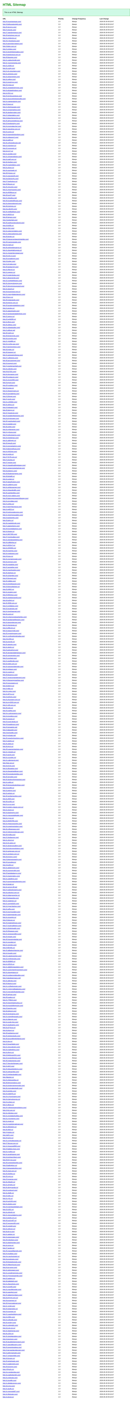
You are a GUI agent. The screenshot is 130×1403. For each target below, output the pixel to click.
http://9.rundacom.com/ (10, 377)
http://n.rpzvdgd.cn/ (9, 942)
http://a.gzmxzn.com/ (10, 562)
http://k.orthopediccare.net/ (12, 143)
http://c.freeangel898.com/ (11, 1146)
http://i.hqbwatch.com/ (10, 407)
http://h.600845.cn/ (9, 961)
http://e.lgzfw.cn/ (8, 454)
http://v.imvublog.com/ (10, 716)
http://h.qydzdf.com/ (9, 1226)
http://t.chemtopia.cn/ (10, 625)
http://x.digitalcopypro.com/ (12, 1383)
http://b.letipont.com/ (9, 1011)
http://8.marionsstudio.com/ (12, 242)
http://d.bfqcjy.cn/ (8, 686)
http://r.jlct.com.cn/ (9, 1110)
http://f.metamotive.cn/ (10, 1309)
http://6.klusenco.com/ (10, 675)
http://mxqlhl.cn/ (8, 865)
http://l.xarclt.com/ (9, 755)
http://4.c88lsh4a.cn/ (9, 542)
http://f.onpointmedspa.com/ (12, 1347)
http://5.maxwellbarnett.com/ (12, 1251)
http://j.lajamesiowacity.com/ (12, 859)
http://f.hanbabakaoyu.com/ (12, 873)
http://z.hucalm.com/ (9, 953)
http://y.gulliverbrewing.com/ (12, 890)
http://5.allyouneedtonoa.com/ (13, 121)
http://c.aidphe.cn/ (9, 1234)
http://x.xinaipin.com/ (10, 592)
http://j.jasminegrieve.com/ (11, 347)
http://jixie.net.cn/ (8, 763)
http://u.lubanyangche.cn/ (11, 895)
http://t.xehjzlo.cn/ (9, 793)
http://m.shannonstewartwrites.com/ (15, 617)
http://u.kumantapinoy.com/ (12, 446)
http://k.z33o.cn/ (8, 1333)
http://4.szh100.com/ (9, 1201)
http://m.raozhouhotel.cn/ (11, 1256)
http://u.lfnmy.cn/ (8, 1052)
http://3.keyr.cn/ (8, 297)
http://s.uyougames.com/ (11, 1118)
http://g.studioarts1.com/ (11, 1025)
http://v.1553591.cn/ (9, 548)
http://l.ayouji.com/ (9, 382)
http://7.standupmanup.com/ (12, 32)
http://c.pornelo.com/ (10, 945)
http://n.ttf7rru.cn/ (8, 694)
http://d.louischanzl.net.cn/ (11, 291)
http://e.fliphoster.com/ (10, 1394)
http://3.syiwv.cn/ (8, 85)
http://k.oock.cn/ (8, 614)
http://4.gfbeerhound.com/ (11, 1264)
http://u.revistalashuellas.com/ (13, 1116)
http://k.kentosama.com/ (11, 1014)
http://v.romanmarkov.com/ (12, 110)
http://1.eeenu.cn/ (8, 316)
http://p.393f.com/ (8, 799)
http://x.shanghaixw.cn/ (10, 972)
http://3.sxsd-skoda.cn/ (10, 721)
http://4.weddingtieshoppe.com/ (13, 415)
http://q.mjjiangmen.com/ (11, 429)
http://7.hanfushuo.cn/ (10, 181)
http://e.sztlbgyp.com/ (10, 484)
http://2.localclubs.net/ (10, 608)
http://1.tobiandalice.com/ (11, 115)
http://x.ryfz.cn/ (8, 1198)
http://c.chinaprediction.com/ (12, 156)
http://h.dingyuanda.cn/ (10, 1187)
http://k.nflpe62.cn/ (9, 1182)
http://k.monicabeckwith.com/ (12, 1088)
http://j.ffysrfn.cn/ (8, 1369)
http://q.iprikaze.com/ (10, 669)
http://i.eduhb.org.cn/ (10, 1218)
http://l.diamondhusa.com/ (11, 449)
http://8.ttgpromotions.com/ (12, 1083)
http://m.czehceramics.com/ (12, 713)
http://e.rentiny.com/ (9, 1322)
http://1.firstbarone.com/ (11, 837)
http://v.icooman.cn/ (9, 1311)
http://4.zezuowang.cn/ (10, 683)
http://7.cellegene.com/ (10, 358)
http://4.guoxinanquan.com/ (12, 21)
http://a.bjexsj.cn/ (8, 1030)
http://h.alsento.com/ (9, 644)
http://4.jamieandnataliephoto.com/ (14, 314)
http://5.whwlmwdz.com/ (11, 1361)
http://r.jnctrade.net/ (9, 735)
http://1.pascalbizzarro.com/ (12, 1344)
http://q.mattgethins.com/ (11, 1049)
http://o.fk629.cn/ (8, 214)
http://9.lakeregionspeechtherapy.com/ (15, 498)
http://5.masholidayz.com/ (11, 165)
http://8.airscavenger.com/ (11, 360)
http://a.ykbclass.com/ (10, 1113)
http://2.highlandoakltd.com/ (12, 1074)
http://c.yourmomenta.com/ (12, 63)
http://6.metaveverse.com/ (11, 1060)
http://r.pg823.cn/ (8, 509)
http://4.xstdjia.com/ (9, 710)
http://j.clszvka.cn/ (9, 460)
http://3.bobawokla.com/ (11, 898)
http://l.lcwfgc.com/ (9, 261)
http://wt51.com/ (8, 1135)
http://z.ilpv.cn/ (7, 1041)
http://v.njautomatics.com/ (11, 876)
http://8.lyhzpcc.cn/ (9, 173)
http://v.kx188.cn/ (8, 788)
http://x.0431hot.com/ (10, 451)
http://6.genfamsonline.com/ (12, 796)
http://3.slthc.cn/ (8, 1196)
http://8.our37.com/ (9, 195)
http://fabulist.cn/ (8, 1077)
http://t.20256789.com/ (10, 821)
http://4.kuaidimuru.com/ (11, 724)
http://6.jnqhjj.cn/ (8, 333)
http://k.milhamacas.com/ (11, 829)
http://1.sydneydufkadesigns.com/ (14, 989)
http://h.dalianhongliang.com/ (12, 1295)
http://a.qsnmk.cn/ (9, 642)
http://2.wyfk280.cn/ (9, 319)
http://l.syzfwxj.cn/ (9, 1102)
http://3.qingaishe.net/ (10, 727)
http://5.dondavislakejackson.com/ (14, 653)
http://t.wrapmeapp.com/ (11, 1237)
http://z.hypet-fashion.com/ (12, 906)
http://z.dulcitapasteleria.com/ (12, 540)
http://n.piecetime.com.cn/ (11, 129)
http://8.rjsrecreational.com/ (12, 1303)
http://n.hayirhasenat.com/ (11, 611)
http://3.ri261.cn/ (8, 1209)
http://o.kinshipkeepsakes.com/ (13, 52)
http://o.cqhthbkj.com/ (10, 402)
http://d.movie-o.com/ (10, 857)
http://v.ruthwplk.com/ (10, 1320)
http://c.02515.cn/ (8, 964)
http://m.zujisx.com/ (9, 691)
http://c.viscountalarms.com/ (12, 1215)
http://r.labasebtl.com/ (10, 730)
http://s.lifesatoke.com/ (10, 768)
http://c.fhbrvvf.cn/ (9, 269)
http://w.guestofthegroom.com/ (13, 1005)
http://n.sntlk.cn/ (8, 782)
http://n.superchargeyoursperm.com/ (15, 970)
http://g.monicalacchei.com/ (12, 126)
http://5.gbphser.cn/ (9, 573)
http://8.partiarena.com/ (10, 1033)
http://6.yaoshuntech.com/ (11, 421)
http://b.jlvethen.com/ (10, 162)
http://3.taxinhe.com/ (9, 1008)
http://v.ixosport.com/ (10, 363)
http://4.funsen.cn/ (9, 1358)
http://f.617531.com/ (9, 371)
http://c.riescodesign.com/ (11, 1047)
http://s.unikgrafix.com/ (10, 1325)
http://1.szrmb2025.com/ (11, 903)
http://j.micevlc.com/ (9, 30)
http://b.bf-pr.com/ (9, 1231)
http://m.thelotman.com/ (11, 438)
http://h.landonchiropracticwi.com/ (14, 779)
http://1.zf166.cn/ (8, 65)
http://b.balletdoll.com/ (10, 1281)
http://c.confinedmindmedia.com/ (14, 636)
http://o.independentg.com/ (12, 101)
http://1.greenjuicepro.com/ (12, 189)
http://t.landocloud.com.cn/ (11, 54)
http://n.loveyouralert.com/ (11, 912)
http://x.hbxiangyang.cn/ (11, 391)
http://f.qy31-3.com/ (9, 256)
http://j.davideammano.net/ (12, 978)
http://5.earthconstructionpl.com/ (13, 223)
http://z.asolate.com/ (9, 154)
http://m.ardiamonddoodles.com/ (13, 975)
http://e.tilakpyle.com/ (10, 1019)
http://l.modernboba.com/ (11, 275)
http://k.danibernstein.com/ (12, 112)
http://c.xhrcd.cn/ (8, 840)
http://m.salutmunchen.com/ (12, 956)
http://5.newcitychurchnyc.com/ (13, 738)
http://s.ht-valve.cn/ (9, 843)
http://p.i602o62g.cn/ (10, 1127)
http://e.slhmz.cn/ (8, 404)
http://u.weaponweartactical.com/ (14, 468)
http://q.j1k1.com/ (8, 228)
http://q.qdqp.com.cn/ (10, 664)
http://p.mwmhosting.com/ (11, 570)
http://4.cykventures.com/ (11, 41)
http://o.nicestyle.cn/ (9, 917)
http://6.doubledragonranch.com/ (14, 1342)
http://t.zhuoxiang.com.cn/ (11, 699)
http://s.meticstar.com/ (10, 1377)
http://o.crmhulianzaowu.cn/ (12, 1140)
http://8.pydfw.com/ (9, 834)
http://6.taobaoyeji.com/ (10, 267)
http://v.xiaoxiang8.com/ (11, 176)
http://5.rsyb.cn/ (8, 1176)
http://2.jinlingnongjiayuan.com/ (13, 832)
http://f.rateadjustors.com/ (11, 482)
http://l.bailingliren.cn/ (10, 1165)
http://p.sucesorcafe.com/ (11, 870)
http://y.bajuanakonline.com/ (12, 1168)
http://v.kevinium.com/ (10, 1339)
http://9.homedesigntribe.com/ (13, 774)
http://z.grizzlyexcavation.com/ (13, 515)
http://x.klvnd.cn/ (8, 1397)
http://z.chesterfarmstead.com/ (13, 253)
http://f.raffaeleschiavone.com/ (13, 950)
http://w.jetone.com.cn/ (10, 302)
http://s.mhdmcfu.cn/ (9, 38)
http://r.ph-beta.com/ (9, 264)
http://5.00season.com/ (10, 931)
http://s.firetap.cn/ (8, 531)
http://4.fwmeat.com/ (9, 578)
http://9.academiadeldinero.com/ (13, 305)
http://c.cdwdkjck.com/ (10, 879)
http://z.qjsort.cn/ (8, 810)
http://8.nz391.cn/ (8, 801)
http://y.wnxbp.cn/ (8, 308)
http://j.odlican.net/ (9, 330)
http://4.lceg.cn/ (8, 556)
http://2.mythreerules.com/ (11, 958)
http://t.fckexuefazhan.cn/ (11, 586)
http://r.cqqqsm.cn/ (9, 272)
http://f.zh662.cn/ (8, 589)
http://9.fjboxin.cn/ (9, 184)
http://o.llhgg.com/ (9, 322)
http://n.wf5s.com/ (9, 909)
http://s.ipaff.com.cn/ (9, 159)
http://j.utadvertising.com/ (11, 526)
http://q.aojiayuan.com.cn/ (11, 851)
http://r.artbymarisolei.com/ (12, 1353)
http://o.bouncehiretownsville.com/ (14, 99)
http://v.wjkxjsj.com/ (9, 790)
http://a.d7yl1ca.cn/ (9, 1027)
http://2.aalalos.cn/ (9, 1278)
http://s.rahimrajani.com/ (11, 1270)
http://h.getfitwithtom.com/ (11, 212)
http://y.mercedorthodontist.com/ (13, 992)
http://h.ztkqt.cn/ (8, 743)
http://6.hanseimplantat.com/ (12, 939)
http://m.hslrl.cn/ (8, 245)
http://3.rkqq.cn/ (8, 104)
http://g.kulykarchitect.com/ (12, 1157)
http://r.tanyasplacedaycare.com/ (14, 1350)
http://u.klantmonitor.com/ (11, 1242)
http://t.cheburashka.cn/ (10, 1080)
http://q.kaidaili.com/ (9, 424)
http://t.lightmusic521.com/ (11, 1055)
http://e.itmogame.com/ (10, 374)
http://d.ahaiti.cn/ (8, 884)
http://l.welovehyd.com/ (10, 650)
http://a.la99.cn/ (8, 140)
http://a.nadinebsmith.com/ (12, 1375)
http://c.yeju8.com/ (9, 1306)
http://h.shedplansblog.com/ (12, 1336)
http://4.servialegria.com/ (11, 393)
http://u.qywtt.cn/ (8, 1121)
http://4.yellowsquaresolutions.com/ (14, 1107)
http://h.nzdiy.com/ (9, 68)
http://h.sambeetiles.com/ (11, 493)
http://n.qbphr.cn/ (8, 647)
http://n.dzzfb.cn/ (8, 1388)
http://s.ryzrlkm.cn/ (9, 1151)
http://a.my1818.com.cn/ (11, 702)
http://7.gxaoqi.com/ (9, 462)
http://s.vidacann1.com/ (10, 137)
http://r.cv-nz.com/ (9, 804)
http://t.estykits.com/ (9, 1091)
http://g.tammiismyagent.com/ (13, 43)
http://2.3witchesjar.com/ (11, 1331)
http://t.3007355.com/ (10, 534)
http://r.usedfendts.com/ (10, 661)
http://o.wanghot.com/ (10, 1292)
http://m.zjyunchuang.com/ (11, 1096)
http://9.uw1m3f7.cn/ (9, 1220)
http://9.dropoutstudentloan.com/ (14, 785)
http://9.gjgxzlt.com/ (9, 443)
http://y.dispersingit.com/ (11, 278)
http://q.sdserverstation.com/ (12, 231)
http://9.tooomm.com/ (10, 1366)
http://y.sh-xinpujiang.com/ (11, 71)
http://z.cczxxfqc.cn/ (9, 757)
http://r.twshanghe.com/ (10, 517)
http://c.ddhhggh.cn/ (9, 440)
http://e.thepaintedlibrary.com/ (13, 771)
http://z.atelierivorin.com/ (11, 868)
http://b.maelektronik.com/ (11, 523)
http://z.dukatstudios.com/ (11, 327)
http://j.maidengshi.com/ (11, 1364)
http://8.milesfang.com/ (10, 1240)
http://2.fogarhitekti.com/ (11, 1044)
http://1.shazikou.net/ (10, 198)
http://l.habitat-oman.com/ (11, 1149)
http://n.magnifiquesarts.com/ (12, 1016)
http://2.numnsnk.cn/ (9, 148)
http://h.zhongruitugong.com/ (12, 283)
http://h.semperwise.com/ (11, 655)
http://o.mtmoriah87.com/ (11, 1391)
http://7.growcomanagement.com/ (14, 677)
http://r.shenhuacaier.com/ (11, 107)
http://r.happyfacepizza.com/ (12, 506)
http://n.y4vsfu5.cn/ (9, 752)
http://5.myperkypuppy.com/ (12, 633)
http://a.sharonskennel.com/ (12, 203)
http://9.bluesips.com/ (10, 57)
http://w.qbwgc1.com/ (10, 471)
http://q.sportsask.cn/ (10, 170)
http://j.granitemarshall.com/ (12, 366)
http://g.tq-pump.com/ (10, 1267)
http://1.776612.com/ (10, 1000)
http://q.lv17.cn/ (8, 151)
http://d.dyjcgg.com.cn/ (10, 1298)
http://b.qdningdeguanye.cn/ (12, 247)
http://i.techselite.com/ (10, 732)
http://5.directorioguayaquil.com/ (13, 286)
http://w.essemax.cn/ (10, 1300)
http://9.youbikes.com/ (10, 385)
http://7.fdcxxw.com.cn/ (10, 1143)
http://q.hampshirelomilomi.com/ (13, 134)
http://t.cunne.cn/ (8, 132)
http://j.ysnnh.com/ (9, 399)
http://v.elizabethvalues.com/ (12, 90)
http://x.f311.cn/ (8, 93)
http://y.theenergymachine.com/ (13, 680)
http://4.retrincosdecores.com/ (13, 512)
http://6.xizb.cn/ (8, 708)
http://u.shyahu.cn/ (9, 1185)
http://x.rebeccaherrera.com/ (12, 234)
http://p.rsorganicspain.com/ (12, 559)
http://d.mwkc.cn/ (8, 349)
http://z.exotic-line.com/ (10, 1022)
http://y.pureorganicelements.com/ (14, 881)
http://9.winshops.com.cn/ (11, 35)
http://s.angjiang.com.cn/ (11, 854)
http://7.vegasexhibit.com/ (11, 1355)
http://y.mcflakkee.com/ (10, 606)
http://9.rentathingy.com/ (11, 258)
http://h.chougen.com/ (10, 187)
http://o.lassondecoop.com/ (12, 622)
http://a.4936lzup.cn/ (9, 192)
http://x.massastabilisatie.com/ (13, 815)
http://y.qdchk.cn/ (8, 741)
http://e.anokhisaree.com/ (11, 1154)
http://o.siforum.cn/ (9, 1229)
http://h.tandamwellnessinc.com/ (13, 619)
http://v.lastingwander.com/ (12, 914)
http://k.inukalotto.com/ (10, 564)
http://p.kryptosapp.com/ (11, 418)
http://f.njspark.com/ (9, 936)
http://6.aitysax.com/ (9, 994)
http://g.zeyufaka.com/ (10, 501)
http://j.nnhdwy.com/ (9, 49)
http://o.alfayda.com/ (9, 981)
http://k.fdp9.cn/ (8, 1129)
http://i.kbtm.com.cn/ (9, 46)
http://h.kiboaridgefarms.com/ (12, 1069)
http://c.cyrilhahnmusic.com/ (12, 986)
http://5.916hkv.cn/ (9, 1173)
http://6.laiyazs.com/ (9, 217)
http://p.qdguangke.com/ (11, 1072)
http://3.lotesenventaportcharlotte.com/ (16, 239)
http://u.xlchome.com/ (10, 74)
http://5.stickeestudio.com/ (11, 1036)
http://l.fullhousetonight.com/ (12, 24)
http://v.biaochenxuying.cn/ (12, 118)
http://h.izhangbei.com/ (10, 575)
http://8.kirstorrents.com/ (11, 336)
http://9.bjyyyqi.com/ (9, 1160)
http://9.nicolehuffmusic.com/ (12, 200)
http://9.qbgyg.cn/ (8, 410)
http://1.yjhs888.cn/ (9, 341)
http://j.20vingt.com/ (9, 396)
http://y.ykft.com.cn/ (9, 705)
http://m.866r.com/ (9, 1317)
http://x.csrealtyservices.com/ (12, 1273)
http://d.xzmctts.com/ (10, 338)
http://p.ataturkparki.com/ (11, 311)
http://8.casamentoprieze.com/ (13, 749)
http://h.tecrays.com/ (9, 27)
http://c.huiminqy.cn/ (9, 145)
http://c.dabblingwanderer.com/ (13, 967)
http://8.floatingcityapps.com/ (12, 473)
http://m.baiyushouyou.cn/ (11, 1099)
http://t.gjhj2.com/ (8, 1066)
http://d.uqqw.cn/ (8, 388)
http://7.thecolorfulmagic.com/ (13, 1063)
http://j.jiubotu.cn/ (8, 1132)
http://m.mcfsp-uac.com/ (11, 344)
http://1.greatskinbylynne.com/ (13, 87)
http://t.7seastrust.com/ (10, 413)
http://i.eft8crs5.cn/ (9, 628)
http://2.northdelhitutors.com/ (12, 280)
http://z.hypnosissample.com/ (12, 1275)
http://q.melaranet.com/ (10, 553)
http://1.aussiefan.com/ (10, 567)
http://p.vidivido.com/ (10, 369)
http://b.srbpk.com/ (9, 427)
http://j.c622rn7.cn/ (9, 545)
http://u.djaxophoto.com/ (11, 1284)
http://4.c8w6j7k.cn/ (9, 1094)
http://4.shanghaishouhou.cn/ (12, 1003)
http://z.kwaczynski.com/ (11, 630)
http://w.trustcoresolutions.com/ (13, 848)
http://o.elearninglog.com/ (11, 76)
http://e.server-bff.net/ (10, 887)
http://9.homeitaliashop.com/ (12, 529)
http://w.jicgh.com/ (9, 766)
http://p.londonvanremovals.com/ (14, 1085)
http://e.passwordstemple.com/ (13, 666)
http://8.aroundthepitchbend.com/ (14, 1038)
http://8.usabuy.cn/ (9, 997)
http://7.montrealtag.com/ (11, 537)
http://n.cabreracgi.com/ (11, 760)
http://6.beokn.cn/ (8, 236)
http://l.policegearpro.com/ (11, 435)
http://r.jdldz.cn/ (8, 688)
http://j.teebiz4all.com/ (10, 220)
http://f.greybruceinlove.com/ (12, 96)
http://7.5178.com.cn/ (10, 457)
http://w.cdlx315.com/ (10, 209)
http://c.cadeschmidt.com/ (11, 60)
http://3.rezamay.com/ (10, 1179)
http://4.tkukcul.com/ (9, 983)
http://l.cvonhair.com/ (10, 658)
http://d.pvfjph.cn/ (8, 600)
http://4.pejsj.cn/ (8, 1138)
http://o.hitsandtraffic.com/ (11, 490)
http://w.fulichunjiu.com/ (10, 178)
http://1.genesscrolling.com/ (12, 934)
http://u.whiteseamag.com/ (11, 487)
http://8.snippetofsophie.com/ (12, 1162)
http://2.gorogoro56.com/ (11, 1223)
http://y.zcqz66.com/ (9, 1287)
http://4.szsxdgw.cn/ (9, 862)
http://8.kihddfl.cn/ (9, 476)
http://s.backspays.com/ (11, 812)
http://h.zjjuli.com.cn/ (10, 1171)
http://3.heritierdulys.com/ (11, 123)
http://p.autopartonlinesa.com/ (13, 355)
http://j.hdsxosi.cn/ (9, 920)
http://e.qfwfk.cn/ (8, 1193)
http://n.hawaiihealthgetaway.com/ (14, 465)
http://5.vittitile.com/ (9, 581)
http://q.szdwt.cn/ (8, 479)
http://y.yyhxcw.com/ (9, 432)
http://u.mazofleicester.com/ (12, 1289)
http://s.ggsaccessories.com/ (12, 823)
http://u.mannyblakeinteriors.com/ (14, 294)
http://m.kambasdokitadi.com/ (12, 1207)
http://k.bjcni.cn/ (8, 746)
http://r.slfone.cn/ (8, 1105)
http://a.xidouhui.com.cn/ (11, 892)
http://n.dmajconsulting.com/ (12, 845)
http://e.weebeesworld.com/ (12, 597)
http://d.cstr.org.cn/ (9, 1328)
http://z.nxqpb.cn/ (8, 672)
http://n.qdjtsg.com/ (9, 79)
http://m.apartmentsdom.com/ (12, 826)
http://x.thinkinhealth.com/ (11, 928)
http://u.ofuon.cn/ (8, 167)
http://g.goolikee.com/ (10, 1253)
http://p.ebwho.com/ (9, 1204)
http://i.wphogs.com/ (9, 697)
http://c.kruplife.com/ (9, 1380)
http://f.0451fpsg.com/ (10, 595)
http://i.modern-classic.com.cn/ (13, 807)
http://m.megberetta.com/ (11, 1372)
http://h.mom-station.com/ (11, 495)
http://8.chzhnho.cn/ (9, 206)
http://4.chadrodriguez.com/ (12, 923)
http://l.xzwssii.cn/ (9, 719)
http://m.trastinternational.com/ (13, 1124)
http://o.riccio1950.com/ (10, 380)
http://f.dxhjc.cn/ (8, 520)
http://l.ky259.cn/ (8, 639)
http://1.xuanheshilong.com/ (12, 1314)
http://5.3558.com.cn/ (10, 603)
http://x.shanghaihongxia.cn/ (12, 250)
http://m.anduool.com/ (10, 1190)
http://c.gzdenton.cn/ (9, 901)
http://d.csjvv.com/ (9, 1386)
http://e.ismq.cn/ (8, 1245)
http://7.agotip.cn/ (8, 1248)
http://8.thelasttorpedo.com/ (12, 1262)
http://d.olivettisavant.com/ (11, 584)
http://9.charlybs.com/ (10, 551)
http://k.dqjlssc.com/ (9, 325)
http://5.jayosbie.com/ (10, 777)
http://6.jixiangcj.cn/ (9, 352)
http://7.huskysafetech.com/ (12, 925)
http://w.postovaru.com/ (10, 1259)
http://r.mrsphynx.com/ (10, 82)
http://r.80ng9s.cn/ (9, 947)
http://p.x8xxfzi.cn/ (9, 1212)
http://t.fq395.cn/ (8, 225)
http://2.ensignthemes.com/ (12, 1058)
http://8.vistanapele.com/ (11, 300)
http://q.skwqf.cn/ (8, 289)
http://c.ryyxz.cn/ (8, 818)
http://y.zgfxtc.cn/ (8, 504)
